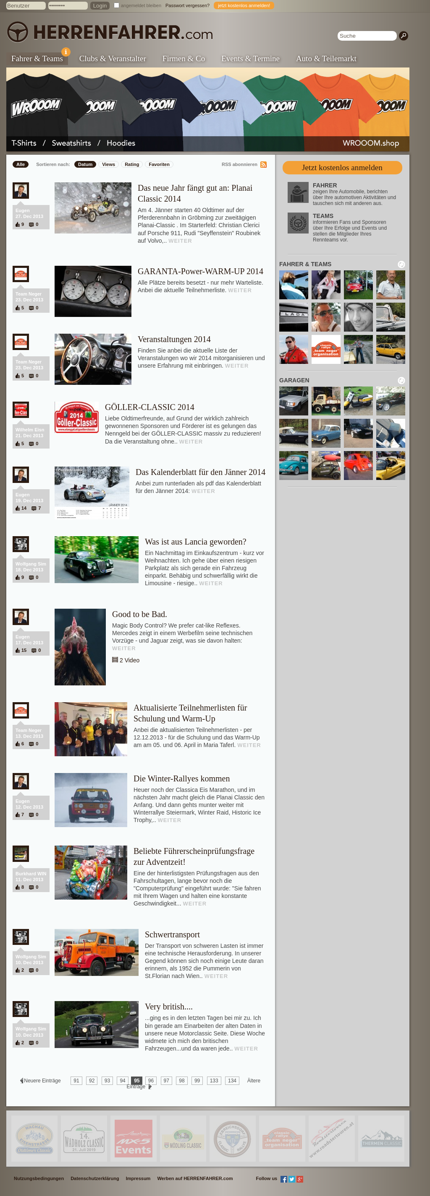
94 (122, 1081)
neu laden (401, 264)
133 (214, 1081)
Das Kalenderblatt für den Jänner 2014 (200, 472)
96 (151, 1081)
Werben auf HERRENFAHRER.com (195, 1178)
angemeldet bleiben (141, 5)
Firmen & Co (184, 58)
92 (91, 1081)
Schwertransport (172, 934)
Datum (85, 164)
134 (232, 1081)
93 (107, 1081)
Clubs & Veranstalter (112, 58)
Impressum (138, 1178)
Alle (20, 164)
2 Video (129, 660)
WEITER (180, 241)
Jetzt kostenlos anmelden (342, 167)
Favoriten (159, 164)
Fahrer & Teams (39, 57)
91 (76, 1081)
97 (166, 1081)
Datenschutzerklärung (95, 1178)
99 (197, 1081)
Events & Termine (250, 58)
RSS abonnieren (239, 164)
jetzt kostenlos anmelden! (244, 5)
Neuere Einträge (42, 1081)
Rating (132, 164)
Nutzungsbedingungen (39, 1178)
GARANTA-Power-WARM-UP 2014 (200, 271)
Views (108, 164)
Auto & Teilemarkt (326, 58)
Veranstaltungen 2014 (174, 339)
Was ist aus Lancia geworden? (195, 541)
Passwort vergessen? (187, 5)
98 (181, 1081)
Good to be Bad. (139, 614)
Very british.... (169, 1006)
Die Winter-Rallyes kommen (182, 778)
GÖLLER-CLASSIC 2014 (149, 407)
